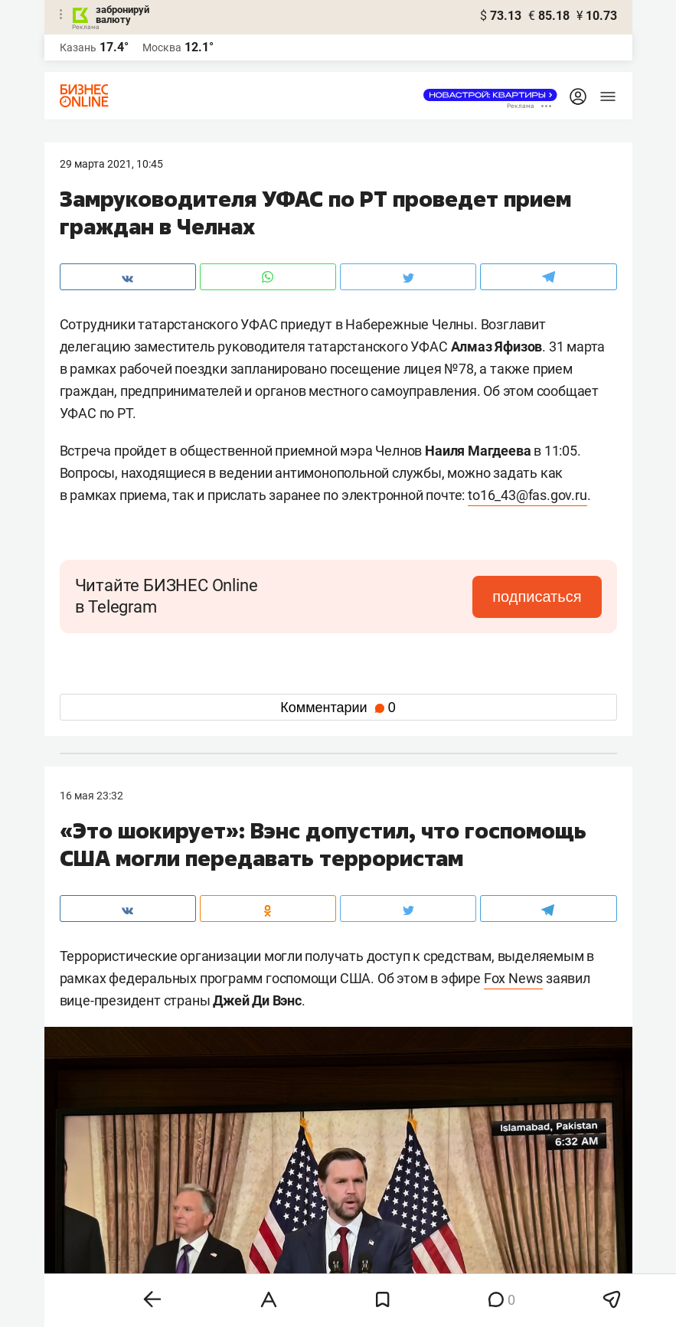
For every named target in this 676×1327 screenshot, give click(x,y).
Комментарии (337, 707)
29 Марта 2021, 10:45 (111, 164)
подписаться (536, 596)
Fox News (513, 978)
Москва (161, 47)
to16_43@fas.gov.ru (527, 495)
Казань (78, 47)
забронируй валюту (122, 15)
